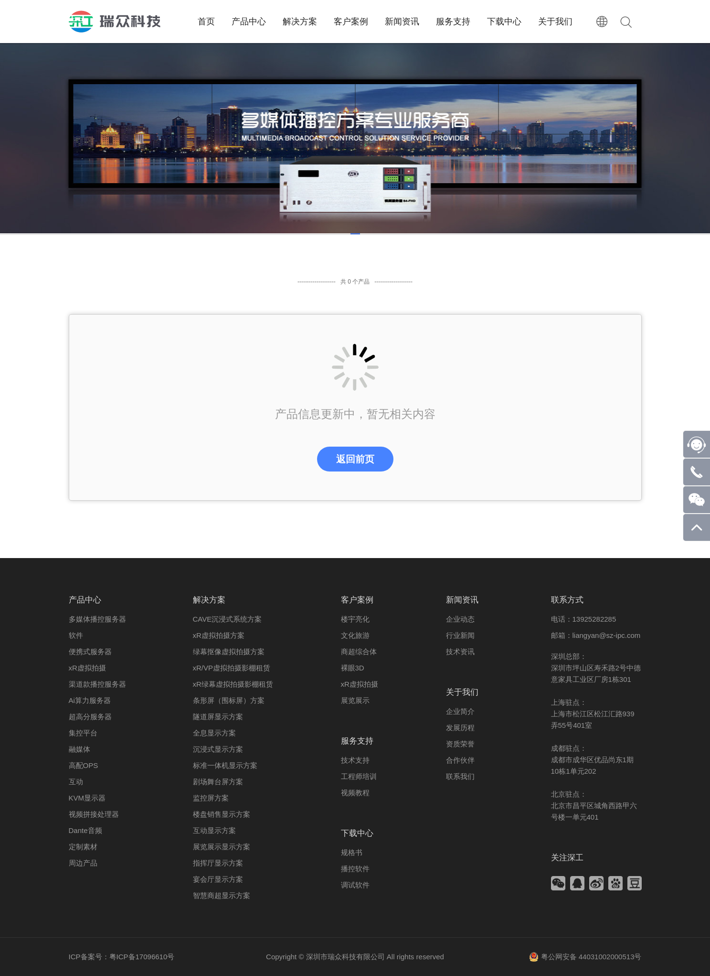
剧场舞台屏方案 (218, 782)
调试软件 (355, 885)
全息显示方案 (214, 733)
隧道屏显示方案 (218, 717)
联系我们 (460, 776)
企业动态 (460, 619)
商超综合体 (359, 651)
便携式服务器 (90, 651)
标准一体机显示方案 (225, 765)
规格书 (351, 852)
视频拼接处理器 (94, 814)
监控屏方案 (211, 798)
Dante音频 (85, 830)
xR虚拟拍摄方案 (218, 635)
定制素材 (83, 847)
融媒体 (79, 749)
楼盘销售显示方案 (221, 814)
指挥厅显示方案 (218, 863)
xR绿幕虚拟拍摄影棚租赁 (233, 684)
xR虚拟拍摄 (87, 668)
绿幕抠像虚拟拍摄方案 (229, 651)
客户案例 (357, 599)
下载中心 (357, 833)
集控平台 (83, 733)
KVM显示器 (87, 798)
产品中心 (85, 599)
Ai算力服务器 (90, 700)
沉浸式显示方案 (218, 749)
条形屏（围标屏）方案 (229, 700)
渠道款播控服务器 (97, 684)
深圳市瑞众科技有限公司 (345, 957)
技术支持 (355, 760)
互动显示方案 (214, 830)
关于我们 (462, 692)
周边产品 (83, 863)
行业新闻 (460, 635)
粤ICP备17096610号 (142, 957)
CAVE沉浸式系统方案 (227, 619)
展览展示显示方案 (221, 847)
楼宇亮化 (355, 619)
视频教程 (355, 793)
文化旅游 (355, 635)
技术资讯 (460, 651)
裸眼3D (352, 668)
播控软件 (355, 869)
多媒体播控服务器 (97, 619)
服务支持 (357, 741)
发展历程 (460, 728)
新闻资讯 (462, 599)
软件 (76, 635)
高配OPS (83, 765)
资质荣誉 (460, 744)
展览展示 (355, 700)
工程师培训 (359, 776)
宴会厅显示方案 (218, 879)
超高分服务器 (90, 717)
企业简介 (460, 711)
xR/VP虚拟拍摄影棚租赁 (232, 668)
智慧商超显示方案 (221, 895)
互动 (76, 782)
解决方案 (209, 599)
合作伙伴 (460, 760)
